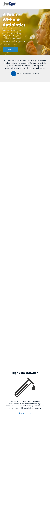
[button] (21, 426)
